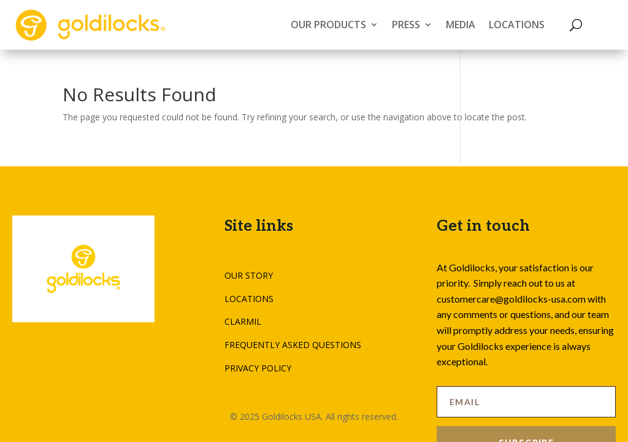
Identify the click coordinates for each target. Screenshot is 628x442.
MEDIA (460, 24)
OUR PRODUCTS (328, 24)
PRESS (406, 24)
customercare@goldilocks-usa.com (511, 298)
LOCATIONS (517, 24)
